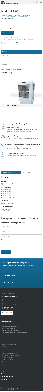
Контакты (4, 379)
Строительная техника (8, 357)
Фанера (4, 349)
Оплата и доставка (7, 376)
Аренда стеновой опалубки (9, 324)
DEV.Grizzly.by (18, 388)
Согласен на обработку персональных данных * (14, 240)
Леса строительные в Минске (10, 351)
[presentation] (13, 248)
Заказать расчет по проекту (11, 37)
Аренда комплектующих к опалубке (11, 334)
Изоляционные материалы (9, 344)
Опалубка (4, 346)
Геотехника (5, 364)
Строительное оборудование (10, 353)
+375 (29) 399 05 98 (6, 191)
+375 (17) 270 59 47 (6, 195)
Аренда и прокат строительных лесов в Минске (14, 332)
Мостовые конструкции (8, 359)
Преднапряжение (6, 362)
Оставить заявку (10, 275)
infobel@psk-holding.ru (7, 203)
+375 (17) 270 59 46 (6, 193)
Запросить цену (7, 33)
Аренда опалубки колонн (8, 328)
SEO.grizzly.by (3, 388)
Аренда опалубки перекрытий (10, 326)
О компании (4, 373)
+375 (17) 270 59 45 (6, 189)
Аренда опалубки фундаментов (10, 330)
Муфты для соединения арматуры (11, 355)
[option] (21, 91)
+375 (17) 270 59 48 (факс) (8, 197)
